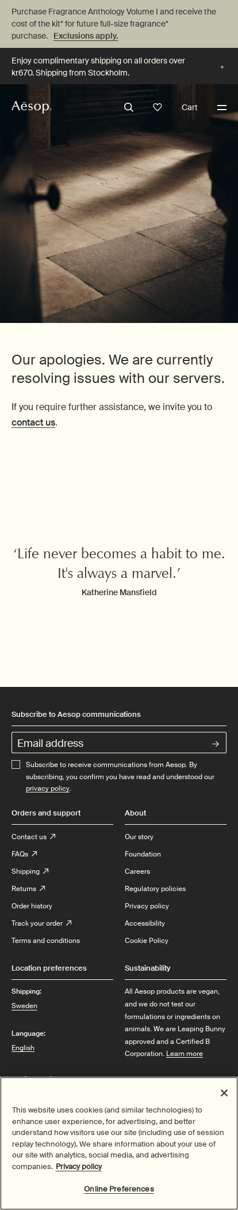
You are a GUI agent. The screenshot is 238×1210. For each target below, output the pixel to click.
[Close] (224, 1095)
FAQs (24, 854)
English (22, 1048)
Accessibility (145, 923)
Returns (28, 888)
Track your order (41, 923)
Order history (31, 906)
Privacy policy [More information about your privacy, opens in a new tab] (79, 1169)
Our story (139, 836)
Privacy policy (147, 906)
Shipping (29, 871)
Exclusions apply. (85, 36)
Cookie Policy (146, 940)
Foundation (143, 854)
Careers (137, 871)
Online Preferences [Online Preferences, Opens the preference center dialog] (118, 1192)
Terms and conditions (45, 940)
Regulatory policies (155, 888)
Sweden (24, 1005)
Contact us (33, 837)
